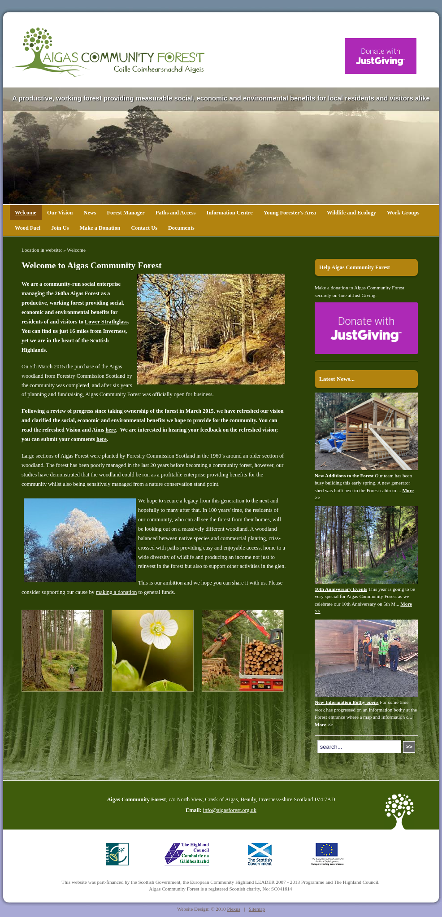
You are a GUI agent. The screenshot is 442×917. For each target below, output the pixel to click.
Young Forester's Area (290, 213)
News (89, 213)
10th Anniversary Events (341, 589)
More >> (324, 724)
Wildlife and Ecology (351, 213)
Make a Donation (99, 228)
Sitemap (257, 909)
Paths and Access (176, 213)
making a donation (116, 592)
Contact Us (144, 228)
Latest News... (337, 379)
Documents (181, 228)
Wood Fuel (27, 228)
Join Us (60, 228)
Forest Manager (126, 213)
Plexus (233, 909)
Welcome (25, 213)
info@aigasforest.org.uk (229, 810)
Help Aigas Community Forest (354, 267)
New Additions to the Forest (344, 475)
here (110, 430)
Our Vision (60, 213)
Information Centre (229, 213)
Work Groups (403, 213)
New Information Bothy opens (347, 702)
